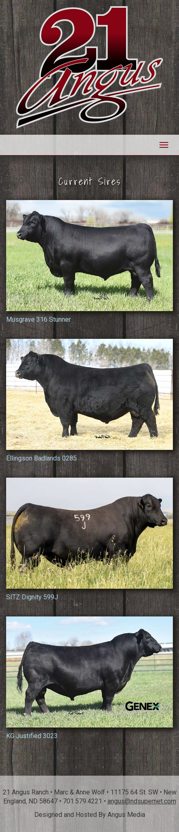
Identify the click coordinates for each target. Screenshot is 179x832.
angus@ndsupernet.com (141, 801)
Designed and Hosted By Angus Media (89, 815)
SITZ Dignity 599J (89, 539)
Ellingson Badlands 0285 (89, 400)
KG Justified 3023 (89, 678)
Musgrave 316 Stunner (89, 261)
